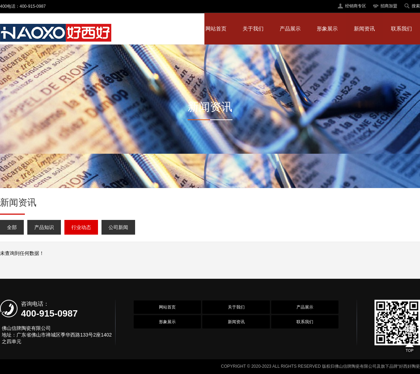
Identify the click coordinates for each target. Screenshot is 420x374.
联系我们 (401, 29)
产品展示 (290, 29)
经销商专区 (355, 6)
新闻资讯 (364, 29)
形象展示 (327, 29)
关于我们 (253, 29)
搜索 (416, 6)
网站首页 (215, 29)
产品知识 (44, 227)
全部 (12, 227)
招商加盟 (388, 6)
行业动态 (81, 227)
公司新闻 (118, 227)
